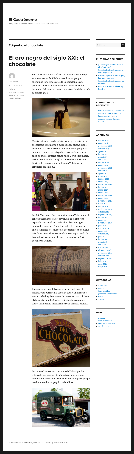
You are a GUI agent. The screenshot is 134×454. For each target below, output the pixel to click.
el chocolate (19, 95)
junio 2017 (102, 239)
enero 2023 (103, 193)
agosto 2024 (103, 173)
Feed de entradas (105, 321)
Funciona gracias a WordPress (56, 442)
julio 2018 (102, 226)
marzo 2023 (103, 190)
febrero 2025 (103, 162)
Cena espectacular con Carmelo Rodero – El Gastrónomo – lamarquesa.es (111, 113)
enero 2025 (103, 165)
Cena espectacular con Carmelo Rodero (109, 119)
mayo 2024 (102, 176)
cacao (11, 93)
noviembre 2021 (105, 201)
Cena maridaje (104, 291)
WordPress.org (104, 326)
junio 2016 (102, 264)
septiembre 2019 (105, 215)
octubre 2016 (103, 256)
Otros (100, 296)
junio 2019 (102, 217)
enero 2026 (103, 143)
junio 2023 (102, 187)
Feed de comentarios (107, 323)
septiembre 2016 (105, 258)
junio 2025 (102, 154)
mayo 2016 (102, 267)
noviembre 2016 (105, 253)
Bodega (101, 288)
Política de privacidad (32, 442)
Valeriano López (15, 98)
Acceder (101, 318)
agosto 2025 (103, 151)
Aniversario (103, 285)
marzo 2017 (103, 247)
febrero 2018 (103, 228)
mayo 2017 (102, 242)
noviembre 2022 (105, 195)
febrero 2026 (103, 140)
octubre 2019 (103, 212)
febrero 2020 (103, 206)
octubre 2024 (103, 171)
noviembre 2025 (105, 146)
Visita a (12, 89)
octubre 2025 (103, 149)
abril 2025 (102, 160)
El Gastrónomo (23, 19)
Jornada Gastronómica (107, 294)
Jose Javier (13, 82)
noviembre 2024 (105, 168)
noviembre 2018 (105, 223)
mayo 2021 (102, 204)
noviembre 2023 (105, 184)
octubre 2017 (103, 234)
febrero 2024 (103, 179)
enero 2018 (102, 231)
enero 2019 (103, 220)
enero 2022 (103, 198)
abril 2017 (102, 245)
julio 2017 (102, 236)
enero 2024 (103, 182)
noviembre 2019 (105, 209)
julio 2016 (102, 261)
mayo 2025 (102, 157)
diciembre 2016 (104, 250)
